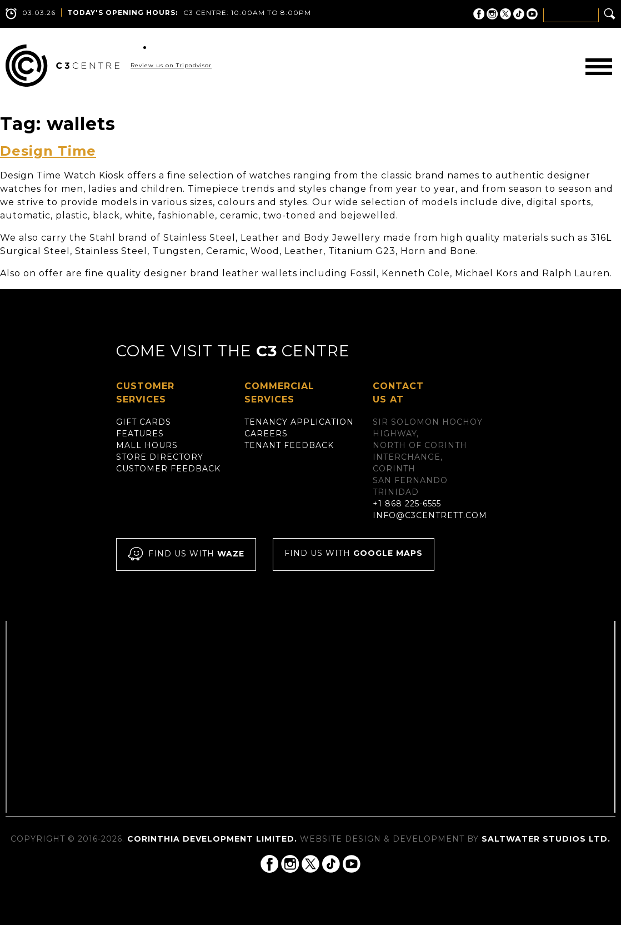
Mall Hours (147, 445)
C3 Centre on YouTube (532, 13)
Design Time (48, 151)
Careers (266, 434)
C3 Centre (62, 65)
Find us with (186, 554)
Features (140, 434)
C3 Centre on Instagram (492, 13)
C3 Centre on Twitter (505, 13)
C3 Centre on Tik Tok (518, 13)
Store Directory (159, 457)
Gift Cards (143, 422)
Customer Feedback (168, 469)
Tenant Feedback (289, 445)
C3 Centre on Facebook (478, 13)
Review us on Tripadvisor (171, 65)
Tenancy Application (299, 422)
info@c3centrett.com (430, 515)
